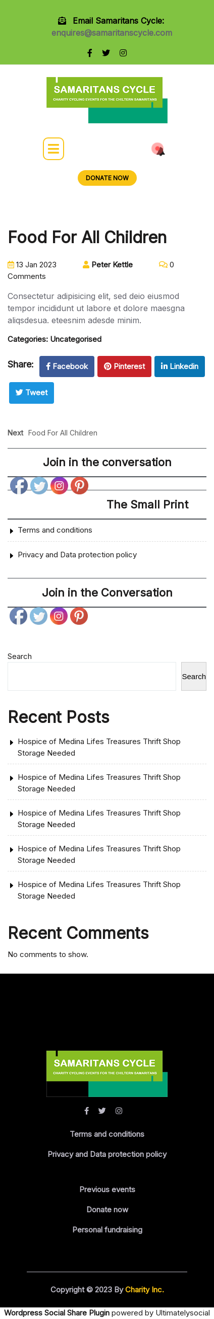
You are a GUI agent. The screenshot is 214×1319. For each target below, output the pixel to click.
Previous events (107, 1189)
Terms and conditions (55, 530)
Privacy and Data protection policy (77, 554)
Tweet (31, 392)
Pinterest (124, 366)
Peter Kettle (108, 264)
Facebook (67, 366)
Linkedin (179, 366)
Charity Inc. (143, 1289)
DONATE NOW (107, 178)
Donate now (107, 1209)
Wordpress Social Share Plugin (58, 1312)
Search (20, 656)
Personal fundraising (107, 1229)
